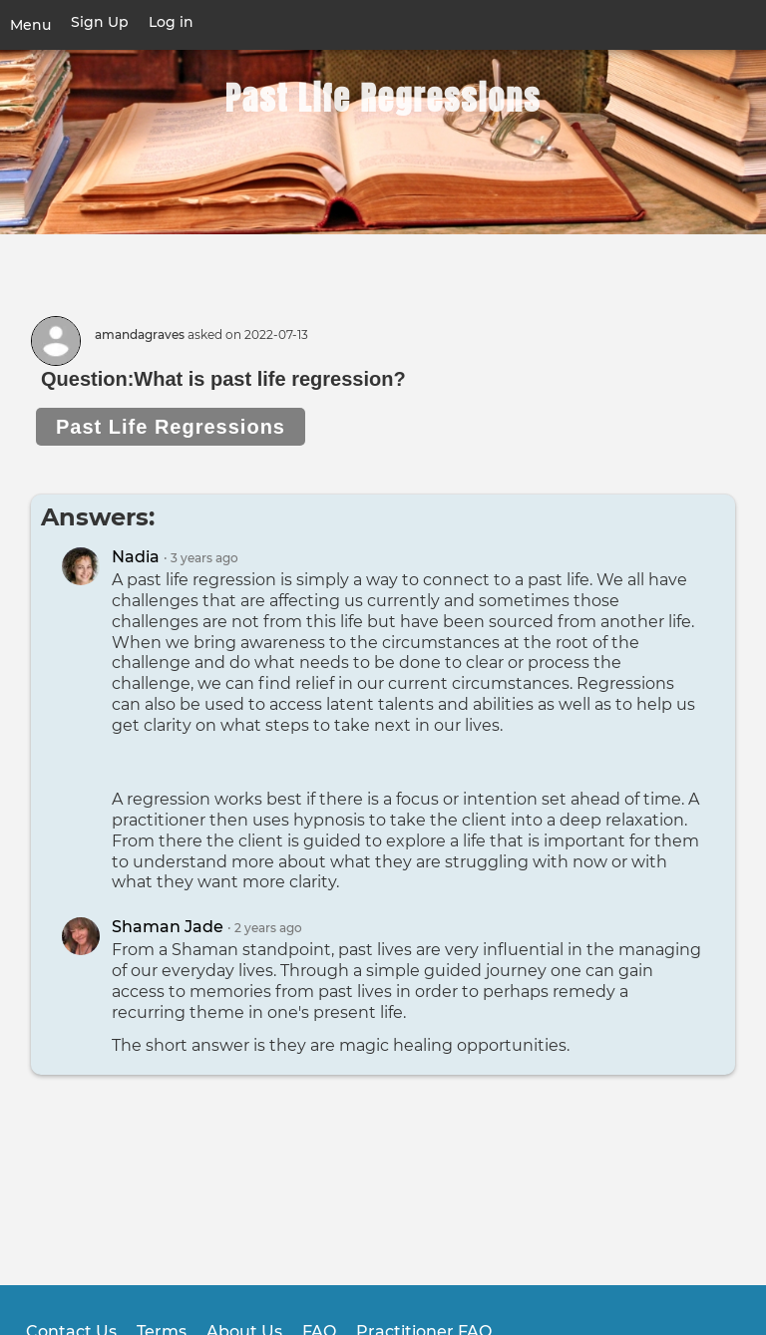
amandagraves (140, 334)
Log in (171, 22)
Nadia (136, 556)
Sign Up (100, 22)
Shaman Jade (167, 926)
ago (204, 558)
